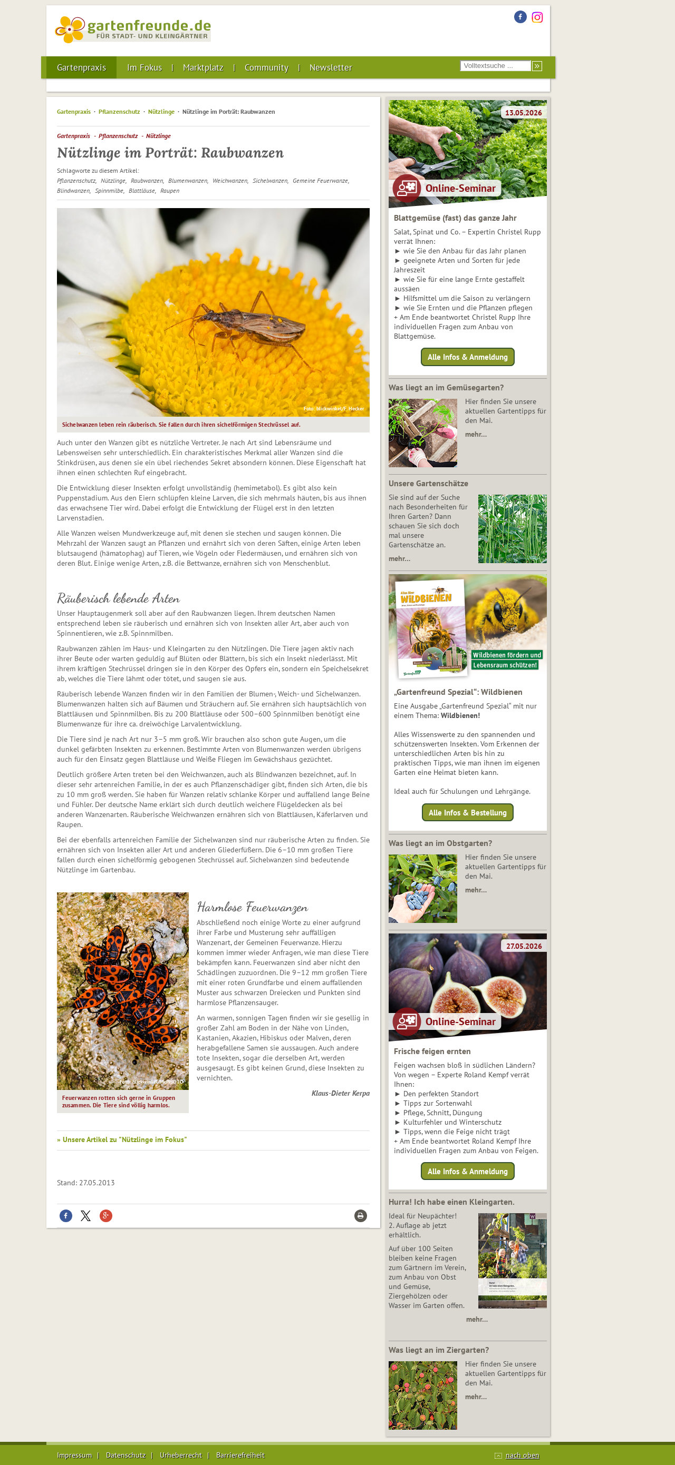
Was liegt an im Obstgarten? (440, 843)
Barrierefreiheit (240, 1455)
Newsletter (331, 67)
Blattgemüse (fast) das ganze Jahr (455, 217)
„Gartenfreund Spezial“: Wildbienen (458, 691)
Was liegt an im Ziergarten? (439, 1349)
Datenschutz (126, 1455)
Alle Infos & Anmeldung (468, 357)
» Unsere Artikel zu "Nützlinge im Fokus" (122, 1139)
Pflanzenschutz (119, 111)
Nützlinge (161, 111)
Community (266, 67)
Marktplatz (203, 67)
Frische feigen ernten (432, 1051)
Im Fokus (144, 67)
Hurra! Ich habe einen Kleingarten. (452, 1201)
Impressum (74, 1455)
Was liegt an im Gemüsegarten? (446, 387)
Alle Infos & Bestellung (468, 812)
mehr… (476, 434)
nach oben (522, 1455)
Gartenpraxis (81, 67)
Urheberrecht (181, 1455)
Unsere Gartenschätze (428, 483)
